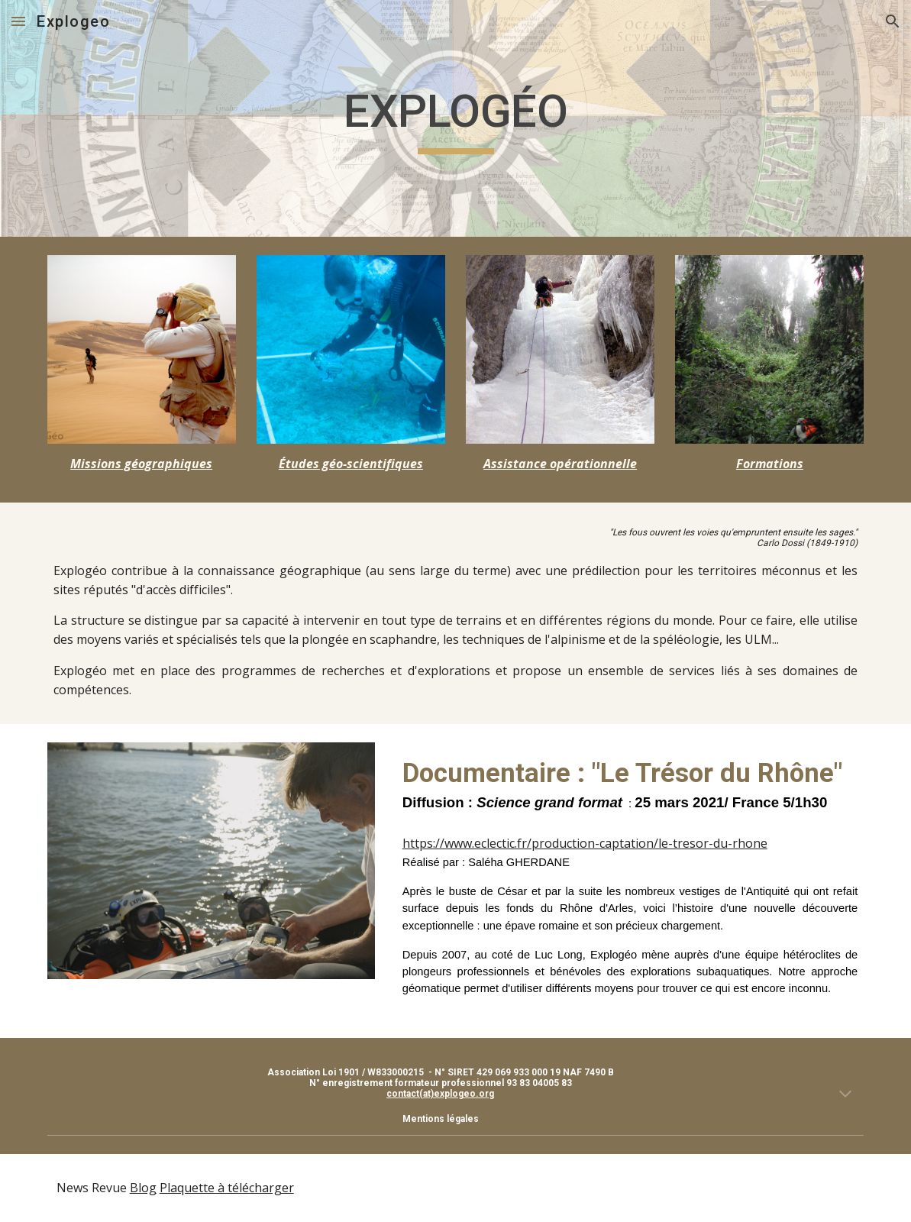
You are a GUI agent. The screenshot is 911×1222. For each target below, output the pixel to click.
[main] (455, 118)
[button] (18, 21)
